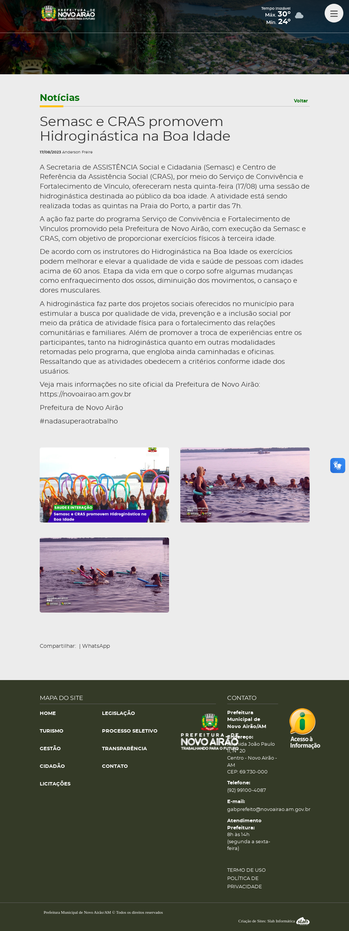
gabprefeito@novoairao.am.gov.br (253, 809)
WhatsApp (96, 646)
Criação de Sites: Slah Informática (274, 921)
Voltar (301, 101)
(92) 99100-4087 (246, 790)
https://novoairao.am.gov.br (85, 394)
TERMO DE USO (246, 870)
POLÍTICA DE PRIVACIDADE (244, 882)
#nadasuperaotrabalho (79, 421)
